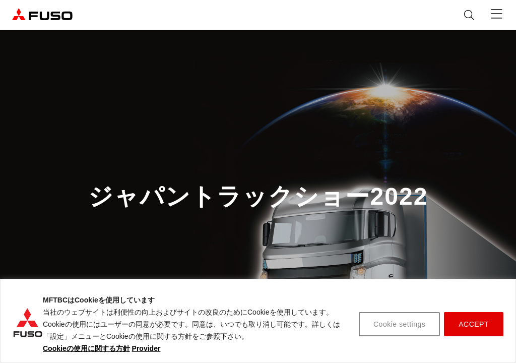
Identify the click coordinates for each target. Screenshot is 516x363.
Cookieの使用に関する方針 (86, 348)
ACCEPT (474, 324)
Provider (146, 348)
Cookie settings (399, 324)
